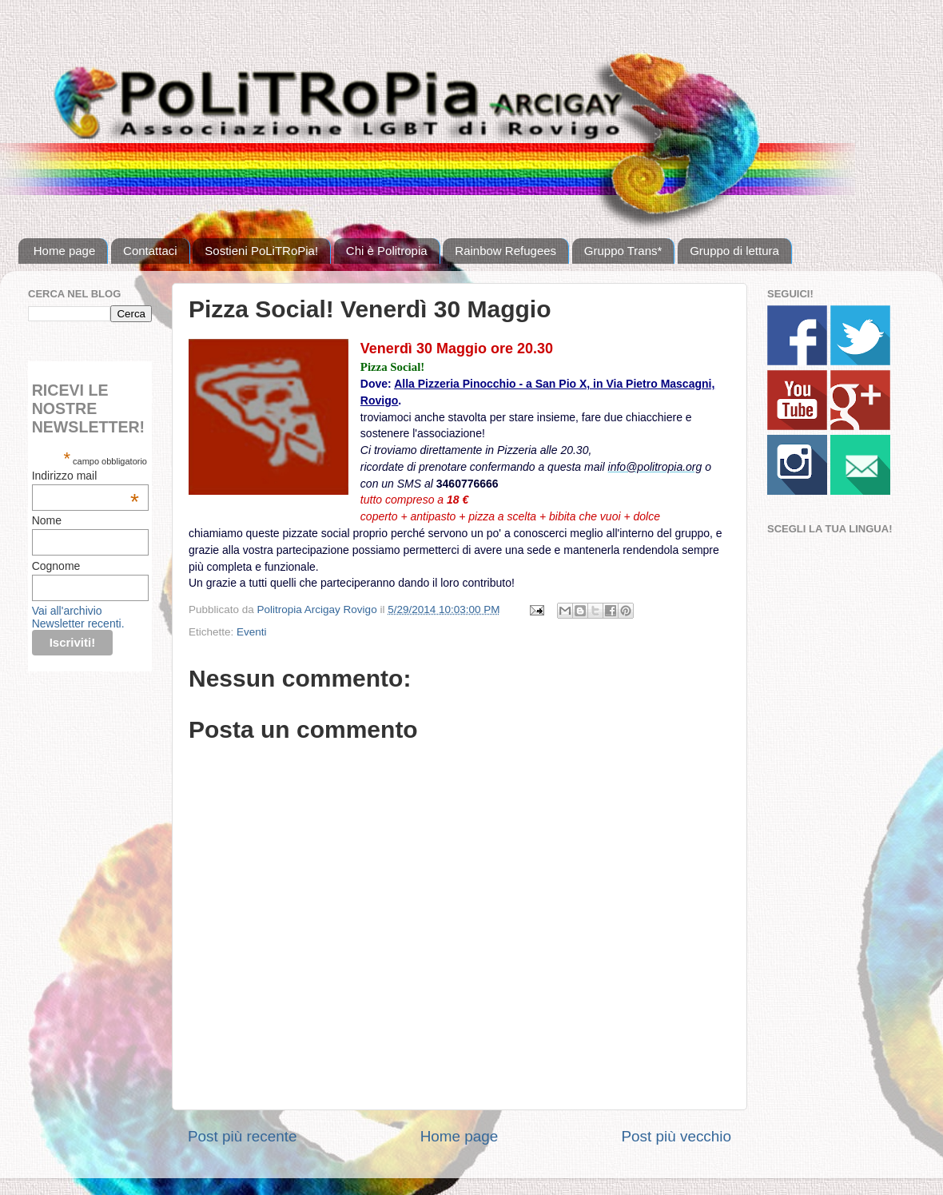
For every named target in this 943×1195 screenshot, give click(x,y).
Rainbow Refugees (505, 250)
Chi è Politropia (387, 250)
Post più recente (242, 1136)
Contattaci (150, 250)
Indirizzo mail (85, 475)
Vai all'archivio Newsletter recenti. (78, 617)
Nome (47, 520)
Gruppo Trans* (623, 250)
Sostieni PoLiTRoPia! (261, 250)
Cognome (56, 566)
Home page (65, 250)
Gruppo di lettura (734, 250)
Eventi (252, 632)
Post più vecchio (676, 1136)
